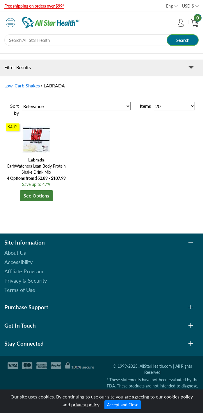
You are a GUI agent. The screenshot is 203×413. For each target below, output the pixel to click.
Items (145, 106)
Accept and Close (122, 404)
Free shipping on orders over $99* (34, 5)
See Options (36, 195)
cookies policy (178, 396)
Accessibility (18, 262)
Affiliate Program (23, 271)
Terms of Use (19, 290)
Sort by (14, 109)
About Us (15, 252)
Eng (169, 5)
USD (188, 5)
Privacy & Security (25, 280)
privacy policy (85, 404)
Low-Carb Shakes (22, 85)
